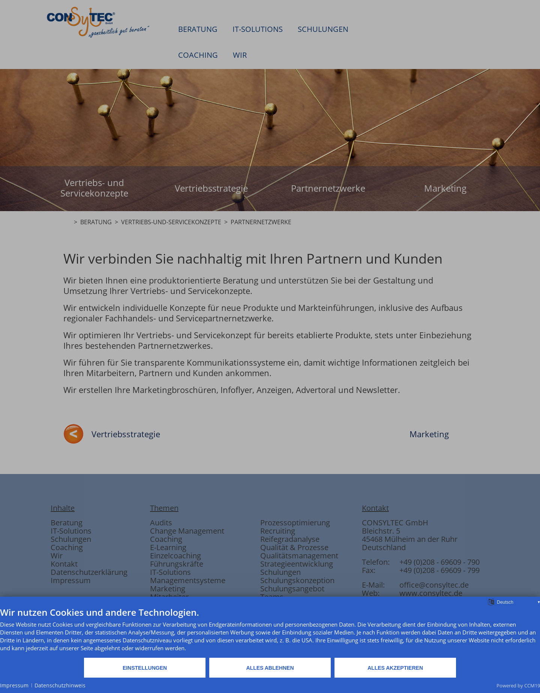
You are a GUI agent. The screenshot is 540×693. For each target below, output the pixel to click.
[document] (270, 632)
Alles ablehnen (270, 668)
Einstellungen (145, 668)
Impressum (14, 685)
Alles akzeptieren (395, 668)
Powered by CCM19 (518, 685)
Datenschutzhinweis (60, 685)
